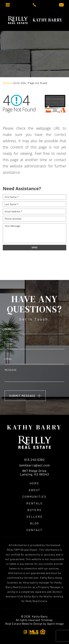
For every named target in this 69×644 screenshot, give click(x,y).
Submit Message (22, 395)
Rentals (34, 503)
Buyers (34, 509)
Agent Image (55, 623)
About (34, 489)
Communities (34, 496)
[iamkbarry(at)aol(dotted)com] (61, 5)
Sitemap (46, 620)
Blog (34, 523)
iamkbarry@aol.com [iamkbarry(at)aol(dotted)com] (34, 465)
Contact (34, 529)
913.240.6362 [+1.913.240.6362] (34, 460)
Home (34, 483)
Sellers (34, 516)
